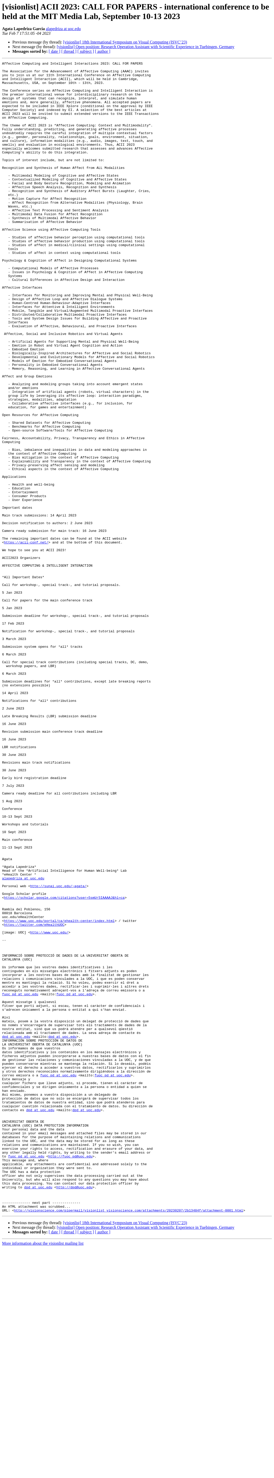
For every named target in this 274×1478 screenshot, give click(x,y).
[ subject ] (86, 51)
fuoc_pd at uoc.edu (20, 1181)
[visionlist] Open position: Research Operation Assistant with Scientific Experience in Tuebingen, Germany (145, 47)
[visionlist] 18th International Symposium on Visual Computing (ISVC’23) (125, 42)
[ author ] (102, 51)
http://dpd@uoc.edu (74, 1412)
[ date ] (54, 51)
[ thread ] (68, 51)
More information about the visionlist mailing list (42, 1473)
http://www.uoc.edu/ (49, 1106)
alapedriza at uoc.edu (63, 29)
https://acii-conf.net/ (26, 638)
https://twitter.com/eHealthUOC (34, 1097)
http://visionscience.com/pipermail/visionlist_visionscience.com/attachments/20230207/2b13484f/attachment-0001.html (128, 1440)
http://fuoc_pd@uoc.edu (70, 1375)
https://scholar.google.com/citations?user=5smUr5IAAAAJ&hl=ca (64, 1065)
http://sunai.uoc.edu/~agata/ (58, 1051)
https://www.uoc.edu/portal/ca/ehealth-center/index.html (59, 1093)
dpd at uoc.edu (16, 1232)
